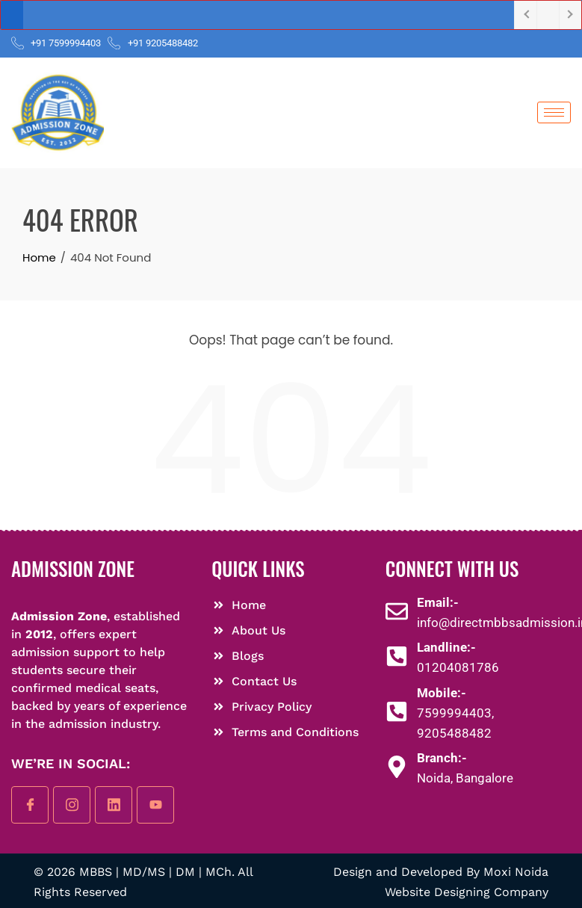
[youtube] (155, 805)
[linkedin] (113, 805)
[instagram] (71, 805)
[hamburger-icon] (554, 112)
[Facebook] (30, 805)
